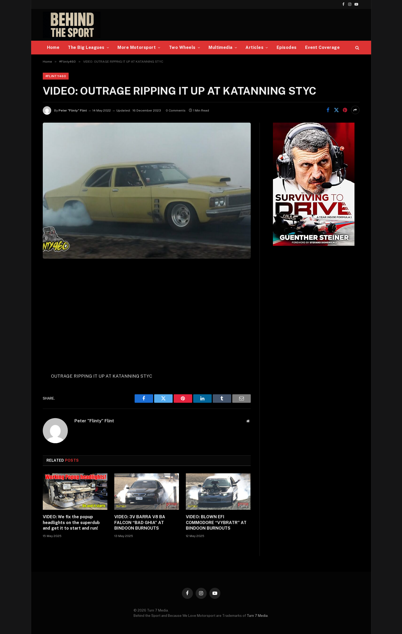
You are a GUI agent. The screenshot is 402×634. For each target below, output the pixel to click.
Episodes (287, 47)
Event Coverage (322, 47)
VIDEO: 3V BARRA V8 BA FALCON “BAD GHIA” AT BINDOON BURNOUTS (139, 522)
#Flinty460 (55, 76)
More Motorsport (136, 47)
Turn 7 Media (257, 616)
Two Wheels (182, 47)
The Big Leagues (86, 47)
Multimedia (221, 47)
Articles (254, 47)
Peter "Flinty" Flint (73, 110)
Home (53, 47)
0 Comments (176, 110)
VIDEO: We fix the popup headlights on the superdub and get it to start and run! (71, 522)
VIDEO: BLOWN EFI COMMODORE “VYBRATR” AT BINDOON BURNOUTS (216, 522)
